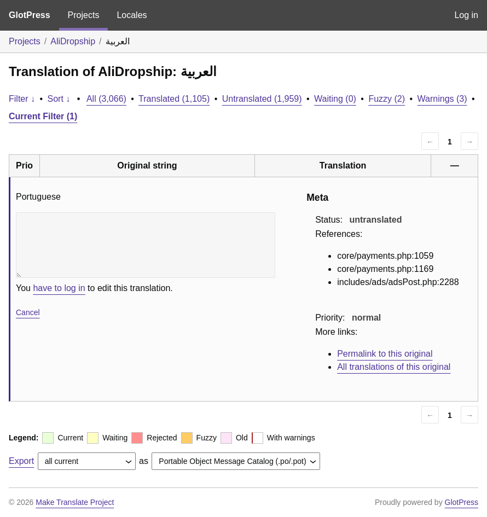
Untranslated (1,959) (262, 98)
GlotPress (29, 15)
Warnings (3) (442, 98)
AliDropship (72, 41)
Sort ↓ (59, 98)
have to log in (59, 288)
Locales (132, 15)
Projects (84, 15)
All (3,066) (106, 98)
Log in (466, 15)
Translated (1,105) (174, 98)
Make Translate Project (75, 502)
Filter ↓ (22, 98)
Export (21, 461)
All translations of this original (393, 366)
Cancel (28, 312)
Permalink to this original (384, 353)
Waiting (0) (335, 98)
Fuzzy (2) (386, 98)
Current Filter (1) (43, 116)
